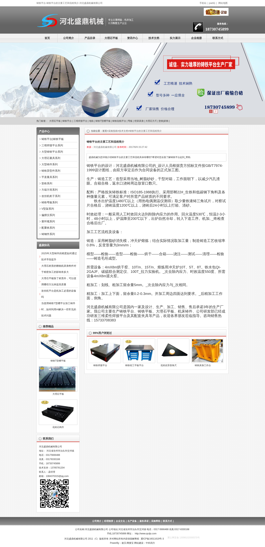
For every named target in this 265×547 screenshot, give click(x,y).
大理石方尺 (151, 121)
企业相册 (196, 38)
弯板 (130, 121)
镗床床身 (139, 121)
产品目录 (89, 38)
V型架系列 (47, 208)
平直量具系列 (49, 177)
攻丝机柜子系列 (50, 196)
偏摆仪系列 (48, 215)
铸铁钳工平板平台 (134, 365)
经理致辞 (108, 521)
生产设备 (132, 521)
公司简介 (68, 38)
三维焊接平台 (80, 121)
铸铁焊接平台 (100, 365)
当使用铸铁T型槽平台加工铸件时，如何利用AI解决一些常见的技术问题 (58, 309)
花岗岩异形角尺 (169, 365)
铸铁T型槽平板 (103, 121)
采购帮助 (155, 521)
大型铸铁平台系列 (52, 151)
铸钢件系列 (48, 234)
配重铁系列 (48, 227)
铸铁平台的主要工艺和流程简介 (145, 131)
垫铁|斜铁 (163, 121)
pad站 (212, 3)
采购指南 (113, 131)
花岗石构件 (58, 427)
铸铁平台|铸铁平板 (52, 139)
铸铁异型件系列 (50, 170)
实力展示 (175, 38)
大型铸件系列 (49, 164)
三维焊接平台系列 (52, 145)
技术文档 (153, 38)
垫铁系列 (46, 183)
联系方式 (217, 38)
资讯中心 (132, 38)
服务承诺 (144, 521)
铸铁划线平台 (119, 121)
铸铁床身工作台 (203, 365)
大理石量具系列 (50, 158)
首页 (47, 38)
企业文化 (120, 521)
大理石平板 (111, 38)
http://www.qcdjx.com (146, 533)
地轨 (91, 121)
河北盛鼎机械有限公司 (105, 147)
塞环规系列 (48, 221)
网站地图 (223, 3)
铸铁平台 (67, 121)
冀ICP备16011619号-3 (152, 538)
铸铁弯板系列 (49, 202)
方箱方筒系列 (49, 189)
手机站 (203, 3)
